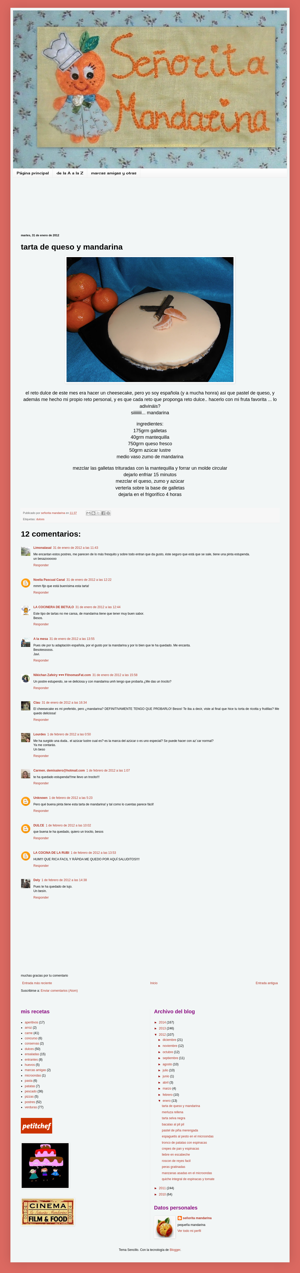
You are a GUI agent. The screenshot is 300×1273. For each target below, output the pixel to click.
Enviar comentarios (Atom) (59, 990)
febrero (168, 1095)
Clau (36, 702)
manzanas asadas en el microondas (187, 1173)
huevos (30, 1065)
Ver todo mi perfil (189, 1231)
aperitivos (31, 1022)
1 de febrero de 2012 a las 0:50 (69, 734)
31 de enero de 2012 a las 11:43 (75, 548)
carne (29, 1033)
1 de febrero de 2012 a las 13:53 (93, 853)
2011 (163, 1188)
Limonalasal (42, 548)
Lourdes (39, 734)
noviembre (170, 1046)
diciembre (170, 1040)
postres (30, 1102)
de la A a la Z (70, 173)
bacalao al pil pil (173, 1124)
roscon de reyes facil (176, 1161)
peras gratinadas (173, 1167)
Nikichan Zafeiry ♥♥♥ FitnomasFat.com (62, 675)
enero (167, 1101)
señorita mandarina (197, 1218)
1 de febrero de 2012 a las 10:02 (68, 825)
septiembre (171, 1058)
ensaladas (32, 1054)
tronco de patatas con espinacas (184, 1142)
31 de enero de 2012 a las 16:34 (64, 702)
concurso (31, 1038)
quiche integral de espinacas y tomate (188, 1179)
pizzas (29, 1096)
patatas (30, 1086)
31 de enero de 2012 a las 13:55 (72, 639)
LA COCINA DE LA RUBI (51, 853)
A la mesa (40, 639)
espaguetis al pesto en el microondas (187, 1136)
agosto (168, 1064)
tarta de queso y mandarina (181, 1106)
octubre (168, 1052)
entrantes (31, 1059)
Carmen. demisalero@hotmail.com (59, 770)
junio (166, 1076)
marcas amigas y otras (113, 173)
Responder (41, 565)
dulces (40, 519)
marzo (167, 1088)
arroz (28, 1027)
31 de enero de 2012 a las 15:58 (114, 675)
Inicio (154, 983)
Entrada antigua (267, 983)
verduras (31, 1107)
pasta (28, 1081)
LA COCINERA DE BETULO (53, 607)
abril (166, 1082)
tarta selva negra (173, 1118)
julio (166, 1070)
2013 (163, 1028)
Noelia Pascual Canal (49, 580)
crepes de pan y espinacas (180, 1148)
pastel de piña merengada (180, 1130)
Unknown (40, 798)
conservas (32, 1043)
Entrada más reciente (37, 983)
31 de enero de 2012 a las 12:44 (98, 607)
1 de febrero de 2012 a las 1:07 (108, 770)
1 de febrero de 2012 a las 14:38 (64, 880)
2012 (163, 1034)
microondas (33, 1075)
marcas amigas (35, 1070)
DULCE (38, 825)
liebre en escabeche (176, 1154)
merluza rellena (172, 1112)
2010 (163, 1194)
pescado (31, 1091)
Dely (36, 880)
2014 (163, 1022)
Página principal (33, 173)
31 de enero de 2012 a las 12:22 (89, 580)
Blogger (175, 1250)
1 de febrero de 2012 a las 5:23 (71, 798)
